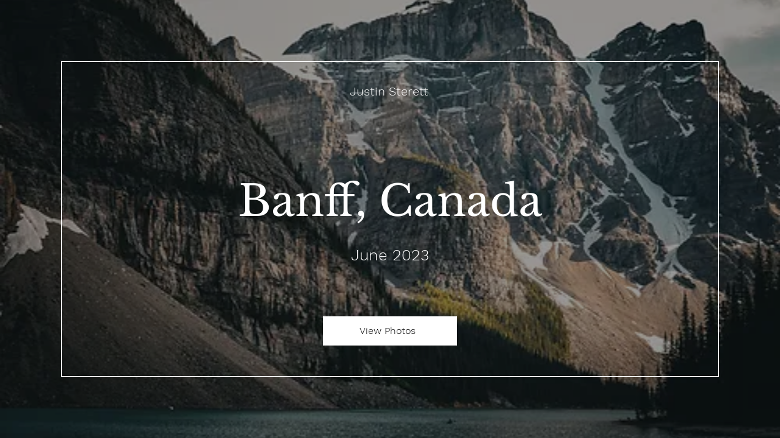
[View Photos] (390, 331)
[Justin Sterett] (390, 91)
